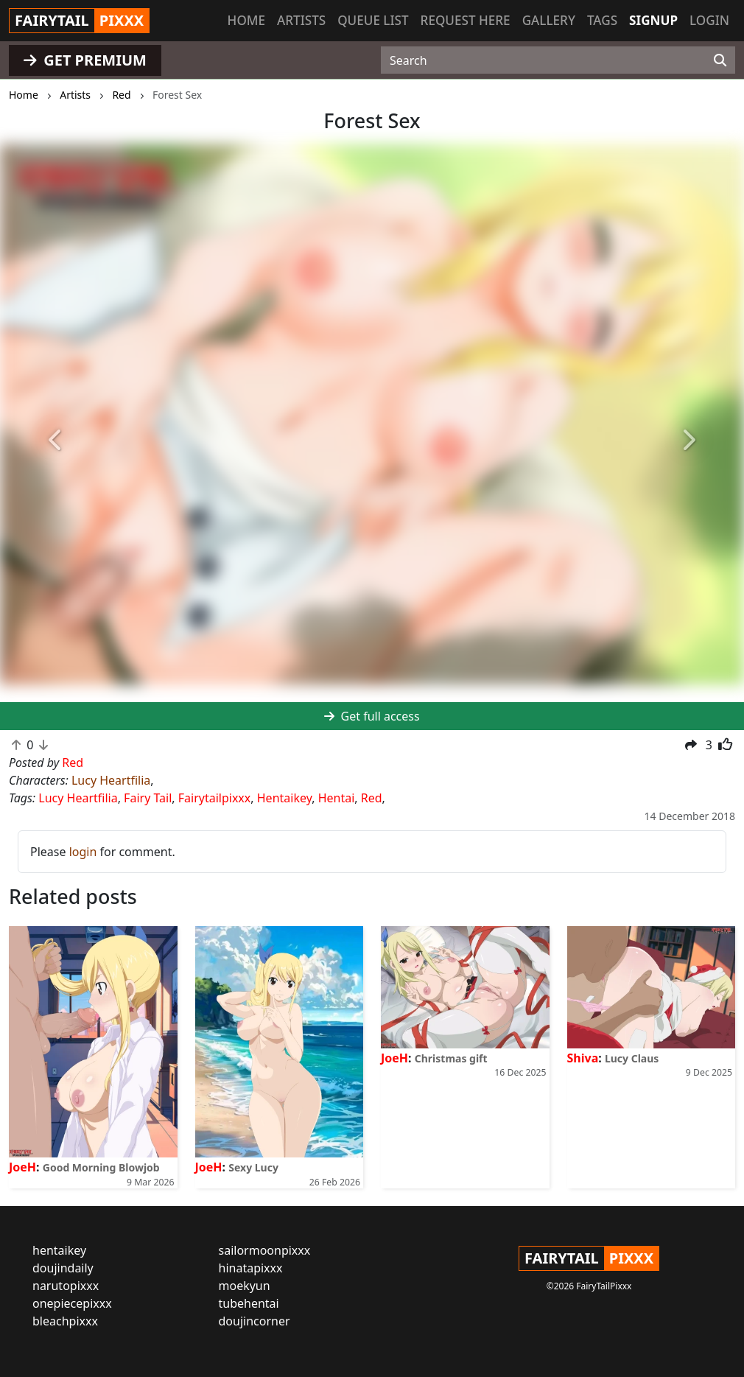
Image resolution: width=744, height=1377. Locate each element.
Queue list (372, 20)
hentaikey (59, 1250)
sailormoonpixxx (265, 1250)
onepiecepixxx (72, 1303)
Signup (653, 20)
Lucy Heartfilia (110, 780)
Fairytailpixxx (214, 798)
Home (246, 20)
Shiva (583, 1058)
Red (371, 798)
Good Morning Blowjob (101, 1167)
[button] (56, 440)
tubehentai (249, 1303)
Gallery (548, 20)
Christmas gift (451, 1058)
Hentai (336, 798)
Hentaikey (284, 798)
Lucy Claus (632, 1058)
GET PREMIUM (85, 60)
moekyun (244, 1286)
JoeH (22, 1167)
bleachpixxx (65, 1321)
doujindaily (63, 1268)
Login (709, 20)
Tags (602, 20)
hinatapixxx (251, 1268)
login (83, 852)
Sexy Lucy (253, 1167)
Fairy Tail (148, 798)
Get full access (371, 716)
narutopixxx (65, 1286)
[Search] (720, 60)
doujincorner (254, 1321)
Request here (465, 20)
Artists (301, 20)
